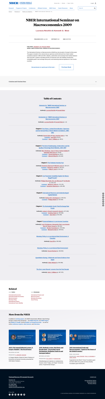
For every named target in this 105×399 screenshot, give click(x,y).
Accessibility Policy (90, 380)
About (71, 8)
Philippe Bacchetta (46, 181)
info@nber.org (13, 385)
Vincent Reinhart (53, 154)
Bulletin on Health (15, 322)
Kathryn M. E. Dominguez (52, 197)
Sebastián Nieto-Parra (50, 152)
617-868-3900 (12, 384)
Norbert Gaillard (63, 150)
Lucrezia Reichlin (44, 31)
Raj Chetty (49, 358)
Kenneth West (61, 110)
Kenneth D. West (61, 31)
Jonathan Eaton (52, 213)
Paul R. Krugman (89, 356)
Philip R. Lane (52, 169)
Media (63, 3)
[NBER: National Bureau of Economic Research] (21, 3)
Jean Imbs (52, 214)
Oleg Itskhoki (80, 356)
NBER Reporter (34, 320)
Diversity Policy (91, 382)
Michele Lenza (59, 165)
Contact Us (12, 379)
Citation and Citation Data (17, 81)
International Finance (14, 301)
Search (81, 8)
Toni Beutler (66, 181)
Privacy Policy (92, 383)
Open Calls (70, 3)
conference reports (17, 324)
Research (11, 8)
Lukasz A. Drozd (46, 211)
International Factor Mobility (16, 303)
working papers (20, 318)
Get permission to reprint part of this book (42, 67)
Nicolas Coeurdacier (52, 228)
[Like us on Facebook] (21, 394)
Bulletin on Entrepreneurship (33, 322)
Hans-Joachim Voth (57, 135)
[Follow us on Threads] (18, 394)
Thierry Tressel (51, 226)
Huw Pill (53, 137)
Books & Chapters (27, 11)
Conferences (32, 8)
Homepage (93, 377)
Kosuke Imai (57, 358)
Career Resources (63, 8)
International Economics (15, 295)
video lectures (27, 324)
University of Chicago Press (41, 46)
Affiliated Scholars (42, 8)
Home (10, 11)
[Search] (95, 8)
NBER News (52, 8)
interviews (37, 324)
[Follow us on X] (9, 394)
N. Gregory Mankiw (20, 355)
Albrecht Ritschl (52, 156)
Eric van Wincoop (57, 181)
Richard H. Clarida (52, 167)
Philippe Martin (52, 199)
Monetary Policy (13, 299)
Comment (47, 137)
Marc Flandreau (46, 150)
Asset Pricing (34, 299)
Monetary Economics (36, 298)
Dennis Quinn (47, 135)
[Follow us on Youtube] (24, 394)
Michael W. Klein (52, 229)
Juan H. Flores (55, 150)
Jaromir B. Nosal (57, 211)
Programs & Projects (21, 8)
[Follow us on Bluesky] (15, 394)
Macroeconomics (13, 298)
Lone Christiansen (46, 224)
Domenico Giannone (47, 165)
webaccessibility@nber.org (16, 387)
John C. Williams (53, 139)
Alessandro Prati (56, 224)
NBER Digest (44, 320)
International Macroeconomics (16, 296)
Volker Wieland (52, 262)
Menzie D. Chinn (52, 184)
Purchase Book (66, 67)
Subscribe (57, 3)
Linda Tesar (72, 357)
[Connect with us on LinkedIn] (12, 394)
